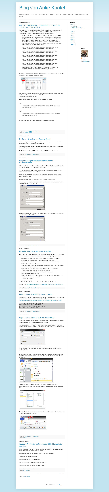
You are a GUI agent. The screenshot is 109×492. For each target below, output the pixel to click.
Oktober (74, 26)
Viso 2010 (25, 437)
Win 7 (24, 470)
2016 (72, 33)
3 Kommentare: (36, 436)
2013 (72, 37)
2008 (72, 43)
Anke (84, 57)
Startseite (39, 474)
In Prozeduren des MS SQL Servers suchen (36, 294)
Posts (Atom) (27, 476)
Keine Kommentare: (36, 131)
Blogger (61, 484)
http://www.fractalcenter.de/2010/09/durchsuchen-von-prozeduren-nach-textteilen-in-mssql (40, 300)
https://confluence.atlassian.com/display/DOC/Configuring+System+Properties (45, 284)
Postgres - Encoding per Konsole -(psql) (34, 139)
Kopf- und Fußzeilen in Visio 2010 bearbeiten (37, 318)
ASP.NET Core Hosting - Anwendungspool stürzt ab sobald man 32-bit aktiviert (39, 26)
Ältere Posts (62, 474)
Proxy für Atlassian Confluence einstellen (35, 251)
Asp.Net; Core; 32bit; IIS (27, 132)
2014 (72, 35)
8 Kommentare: (36, 468)
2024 (72, 24)
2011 (72, 39)
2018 (72, 31)
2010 (72, 41)
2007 (72, 44)
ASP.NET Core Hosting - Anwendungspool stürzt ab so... (79, 28)
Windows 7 (28, 470)
